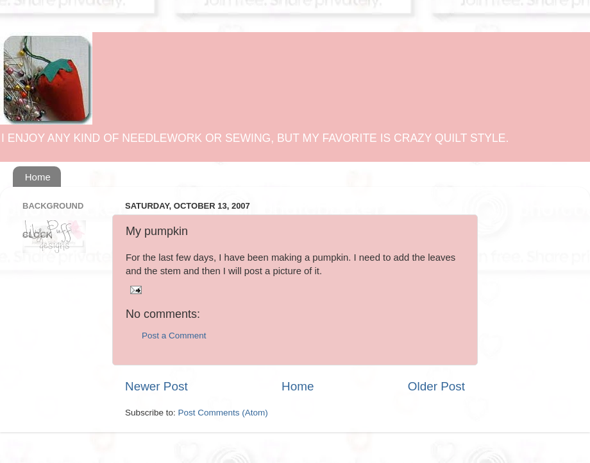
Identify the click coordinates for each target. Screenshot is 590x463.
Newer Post (156, 386)
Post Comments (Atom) (223, 412)
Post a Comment (174, 335)
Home (38, 176)
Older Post (436, 386)
